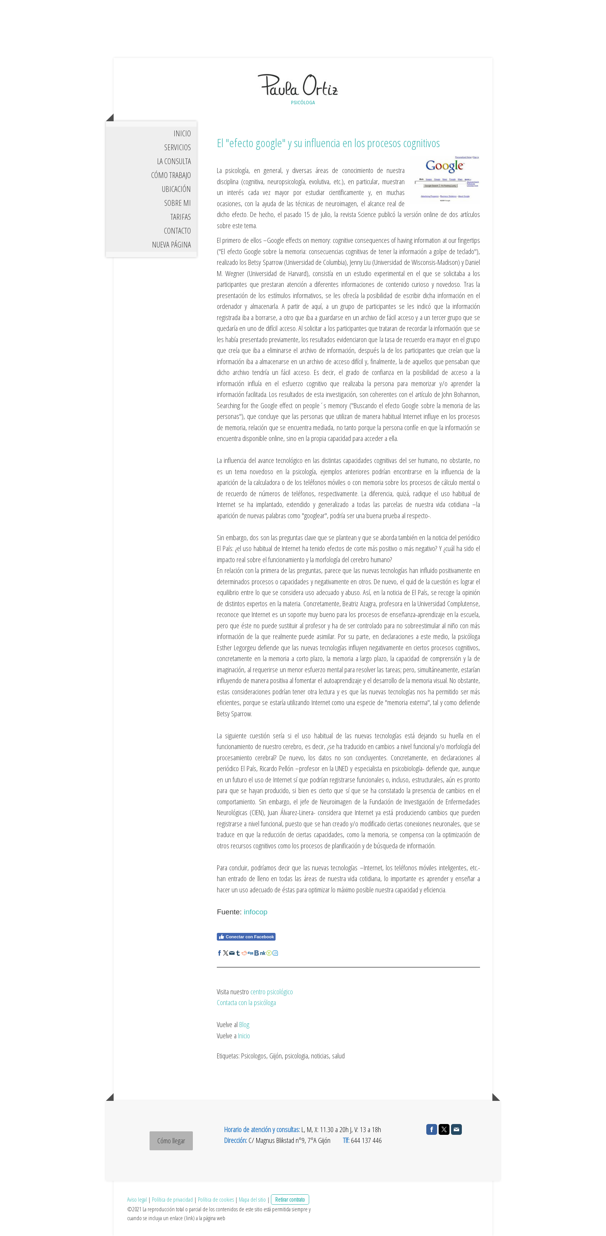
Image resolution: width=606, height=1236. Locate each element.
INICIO (182, 133)
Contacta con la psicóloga (246, 1002)
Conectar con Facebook (246, 937)
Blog (244, 1024)
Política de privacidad (172, 1199)
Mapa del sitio (252, 1199)
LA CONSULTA (174, 161)
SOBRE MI (177, 203)
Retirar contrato (290, 1199)
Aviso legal (137, 1199)
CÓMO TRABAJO (171, 175)
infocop (255, 912)
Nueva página (171, 244)
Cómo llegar (171, 1141)
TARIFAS (180, 217)
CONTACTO (177, 230)
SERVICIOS (177, 147)
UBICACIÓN (176, 189)
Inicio (244, 1036)
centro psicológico (271, 992)
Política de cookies (216, 1199)
